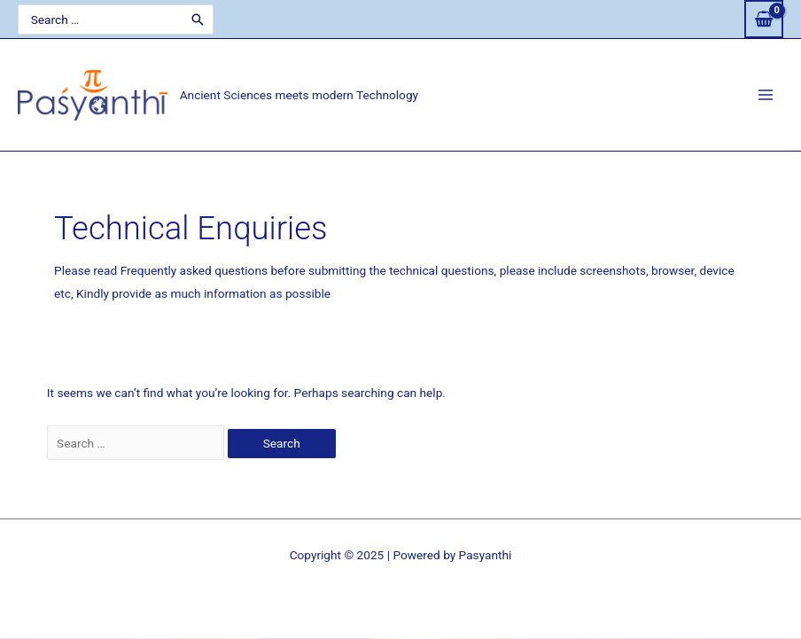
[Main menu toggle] (766, 95)
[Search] (197, 19)
